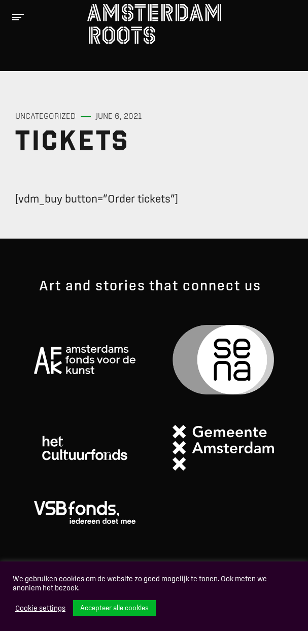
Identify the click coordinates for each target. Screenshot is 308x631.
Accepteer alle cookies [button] (114, 608)
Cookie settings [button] (40, 608)
